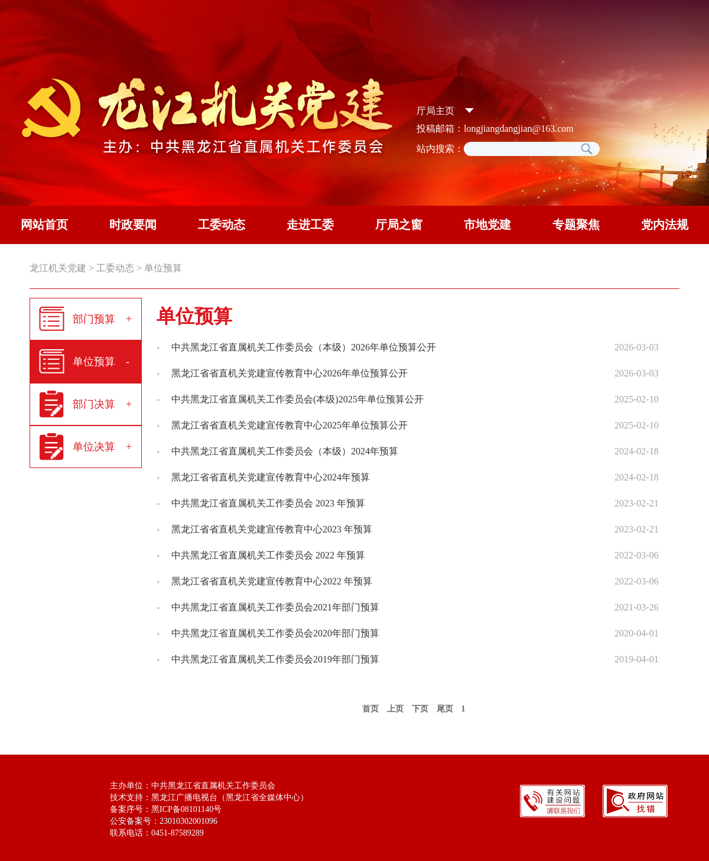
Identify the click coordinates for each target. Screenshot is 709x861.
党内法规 (664, 224)
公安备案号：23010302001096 (163, 821)
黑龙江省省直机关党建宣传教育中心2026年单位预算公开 (289, 373)
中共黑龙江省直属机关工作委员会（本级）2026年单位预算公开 (303, 347)
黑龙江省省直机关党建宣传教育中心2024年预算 (270, 477)
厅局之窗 (398, 224)
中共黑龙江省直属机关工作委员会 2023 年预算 (268, 503)
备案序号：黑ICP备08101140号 (166, 809)
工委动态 (221, 224)
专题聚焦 (576, 224)
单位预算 (163, 268)
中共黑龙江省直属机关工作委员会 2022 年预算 (268, 555)
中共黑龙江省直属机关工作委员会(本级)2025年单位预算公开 (297, 399)
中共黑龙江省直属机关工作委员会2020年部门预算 (275, 633)
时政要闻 (133, 224)
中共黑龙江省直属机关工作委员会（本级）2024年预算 (284, 451)
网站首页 (44, 224)
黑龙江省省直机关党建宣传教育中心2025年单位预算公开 (289, 425)
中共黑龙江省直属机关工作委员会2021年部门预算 (275, 607)
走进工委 (310, 224)
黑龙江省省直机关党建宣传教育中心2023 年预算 (271, 529)
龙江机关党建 (58, 268)
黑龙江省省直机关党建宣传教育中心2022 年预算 (271, 581)
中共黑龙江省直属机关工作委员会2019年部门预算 (275, 659)
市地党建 (487, 224)
